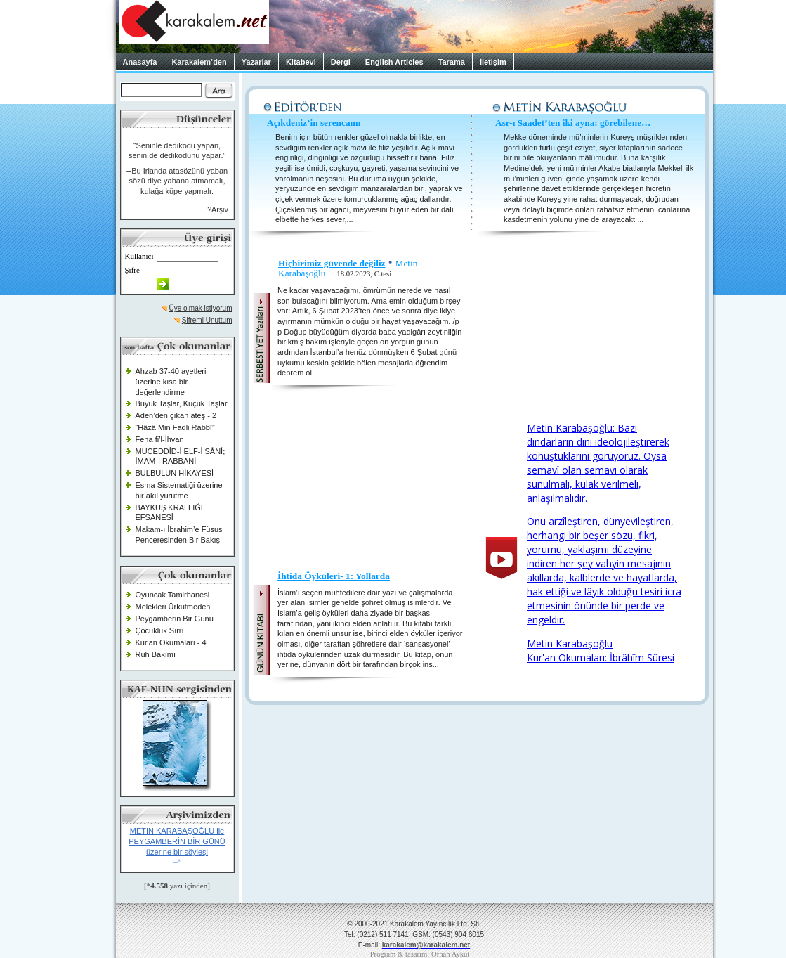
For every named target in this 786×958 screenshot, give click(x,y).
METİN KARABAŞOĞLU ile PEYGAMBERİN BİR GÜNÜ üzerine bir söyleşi (177, 841)
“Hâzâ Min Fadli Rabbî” (175, 427)
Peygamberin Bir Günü (175, 618)
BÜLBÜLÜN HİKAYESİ (175, 473)
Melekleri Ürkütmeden (173, 606)
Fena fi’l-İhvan (160, 439)
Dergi (341, 62)
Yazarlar (256, 62)
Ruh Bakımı (156, 654)
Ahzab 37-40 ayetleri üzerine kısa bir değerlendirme (171, 381)
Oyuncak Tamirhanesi (173, 594)
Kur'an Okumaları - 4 (171, 642)
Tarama (451, 62)
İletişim (493, 62)
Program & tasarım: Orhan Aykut (420, 954)
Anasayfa (140, 62)
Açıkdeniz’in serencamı (313, 122)
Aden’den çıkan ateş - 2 (176, 415)
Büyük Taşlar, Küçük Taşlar (182, 403)
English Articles (394, 62)
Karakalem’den (198, 62)
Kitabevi (301, 62)
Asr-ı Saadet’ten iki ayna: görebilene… (572, 122)
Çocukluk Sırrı (160, 630)
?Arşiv (217, 209)
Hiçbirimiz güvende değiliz (332, 263)
